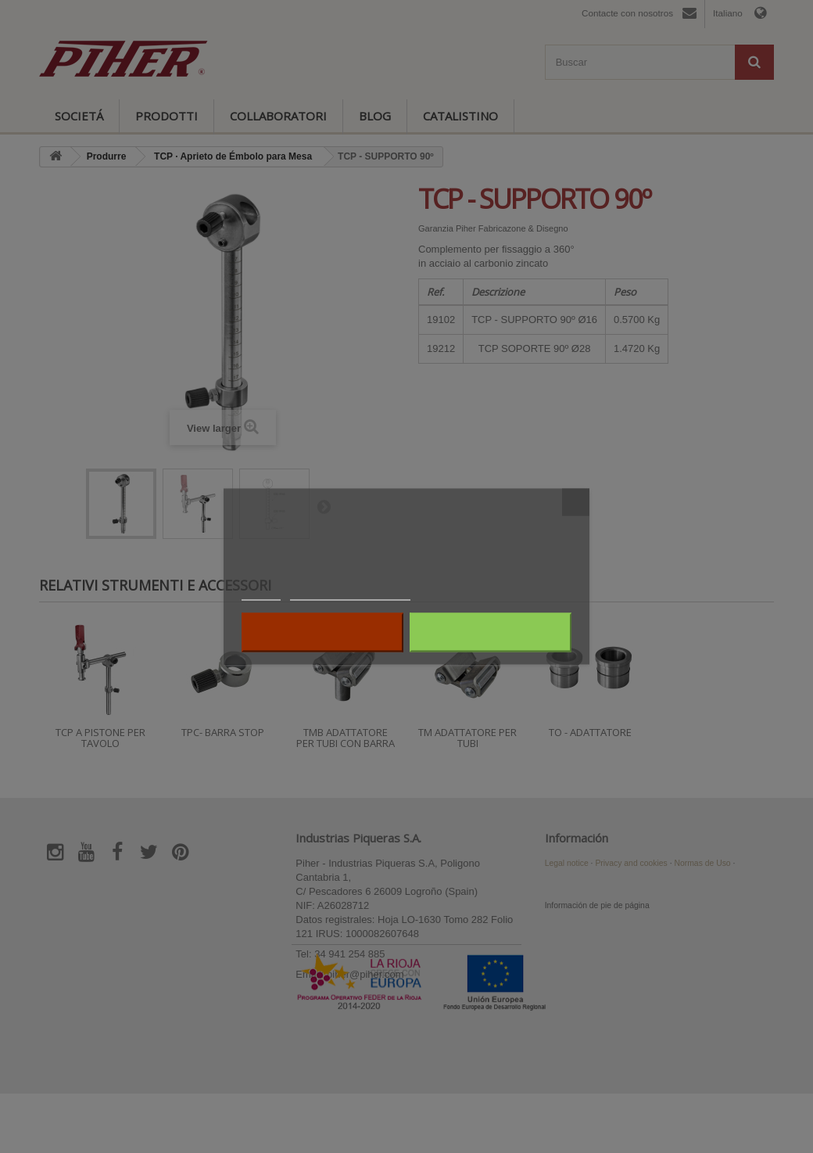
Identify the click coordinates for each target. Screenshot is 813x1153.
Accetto (491, 633)
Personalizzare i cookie (350, 593)
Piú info (261, 593)
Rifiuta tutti (322, 633)
